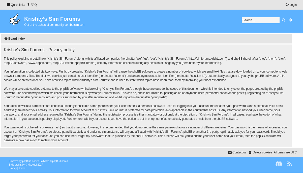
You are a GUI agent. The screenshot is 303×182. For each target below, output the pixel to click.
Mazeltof (32, 164)
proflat (18, 164)
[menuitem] (31, 5)
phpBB (25, 161)
